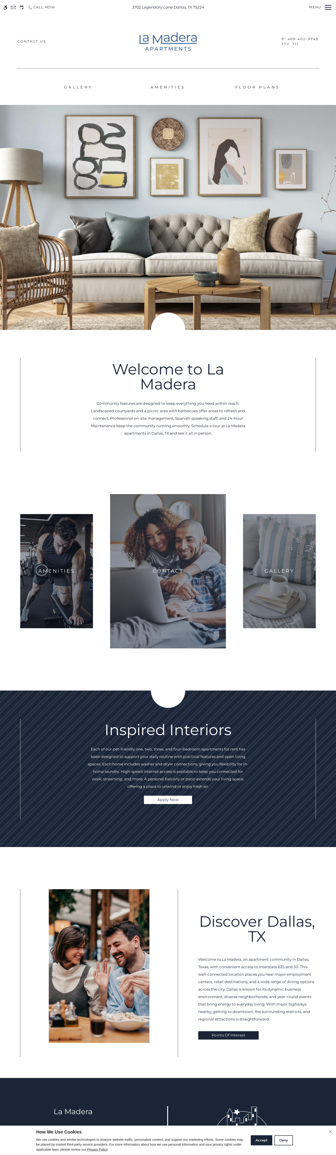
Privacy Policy (97, 1149)
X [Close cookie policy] (330, 1132)
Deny (283, 1140)
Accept (261, 1140)
